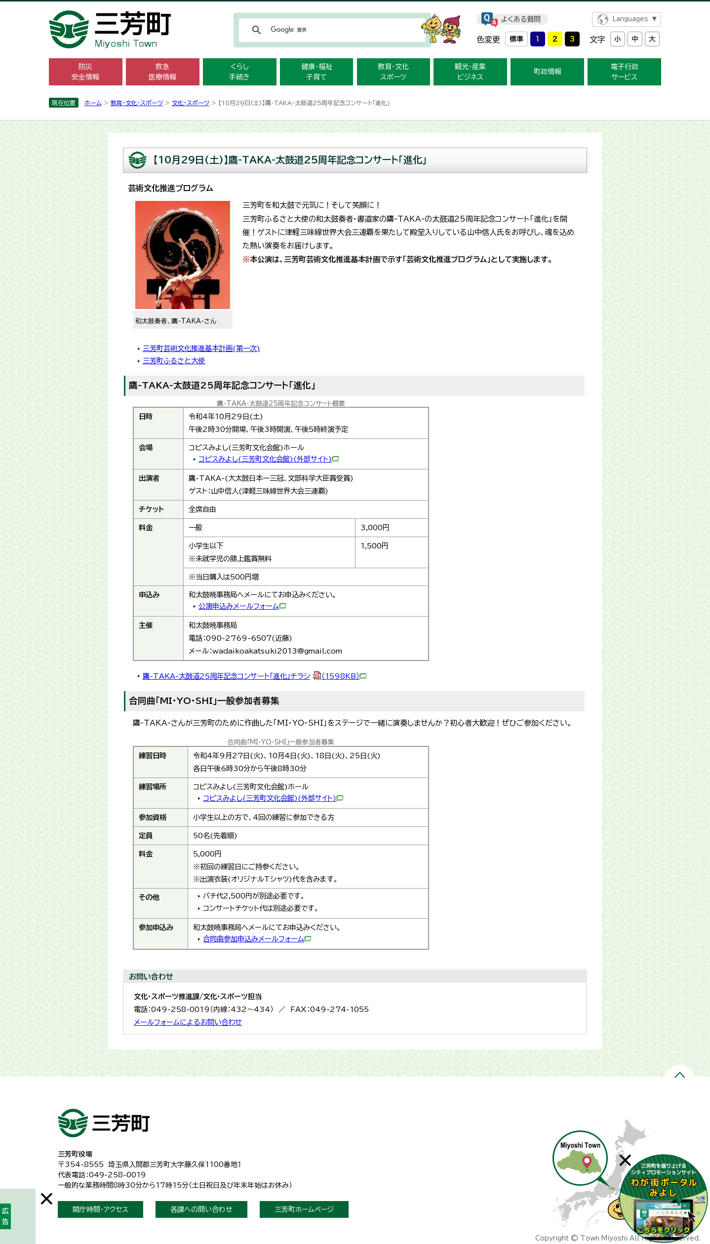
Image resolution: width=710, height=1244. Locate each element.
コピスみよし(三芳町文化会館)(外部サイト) (268, 459)
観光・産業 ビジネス (470, 71)
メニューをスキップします (355, 6)
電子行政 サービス (624, 71)
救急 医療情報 (162, 71)
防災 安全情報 (85, 71)
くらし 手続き (239, 71)
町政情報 (547, 71)
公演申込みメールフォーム (242, 606)
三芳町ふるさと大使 (174, 360)
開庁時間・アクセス (100, 1209)
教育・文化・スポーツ (137, 103)
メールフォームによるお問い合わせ (188, 1022)
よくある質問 (521, 19)
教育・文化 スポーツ (393, 71)
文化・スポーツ (190, 103)
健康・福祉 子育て (316, 71)
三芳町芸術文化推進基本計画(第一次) (201, 348)
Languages (630, 19)
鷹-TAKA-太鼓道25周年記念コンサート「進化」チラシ (254, 676)
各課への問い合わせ (201, 1209)
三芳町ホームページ (304, 1209)
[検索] (331, 30)
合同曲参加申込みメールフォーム (257, 938)
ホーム (93, 103)
